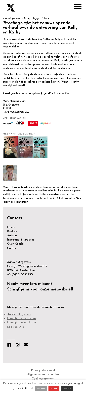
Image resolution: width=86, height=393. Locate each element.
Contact (12, 248)
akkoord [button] (53, 389)
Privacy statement (43, 370)
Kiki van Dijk (15, 327)
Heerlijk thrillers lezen (21, 322)
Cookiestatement (43, 378)
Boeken (12, 231)
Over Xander (15, 244)
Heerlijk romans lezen (21, 318)
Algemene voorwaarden (43, 374)
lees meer (41, 389)
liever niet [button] (67, 389)
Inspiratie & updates (20, 239)
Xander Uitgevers (19, 314)
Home (11, 227)
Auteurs (12, 235)
